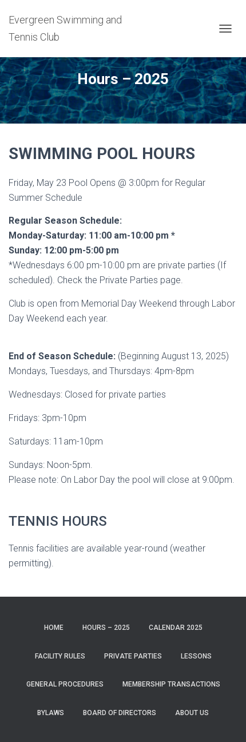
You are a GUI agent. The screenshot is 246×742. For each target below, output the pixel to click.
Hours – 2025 (106, 628)
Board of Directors (119, 713)
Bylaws (50, 713)
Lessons (196, 656)
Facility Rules (60, 656)
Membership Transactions (171, 684)
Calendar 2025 (176, 628)
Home (54, 628)
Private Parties (133, 656)
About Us (192, 713)
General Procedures (65, 684)
